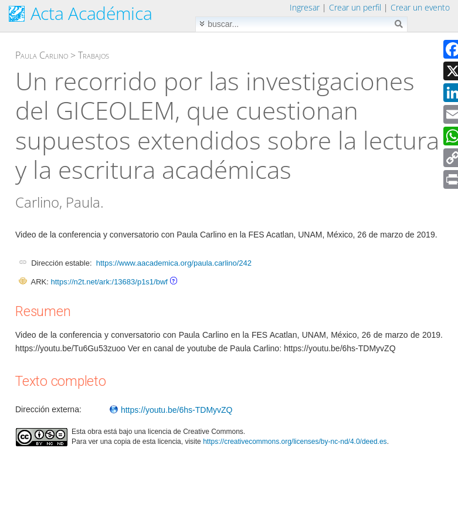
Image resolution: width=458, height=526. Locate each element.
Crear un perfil (355, 7)
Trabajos (93, 55)
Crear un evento (420, 7)
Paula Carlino (41, 55)
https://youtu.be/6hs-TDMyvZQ (171, 410)
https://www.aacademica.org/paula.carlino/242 (174, 263)
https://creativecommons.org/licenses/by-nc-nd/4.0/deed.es (295, 441)
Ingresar (305, 7)
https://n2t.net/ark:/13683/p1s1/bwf (108, 281)
